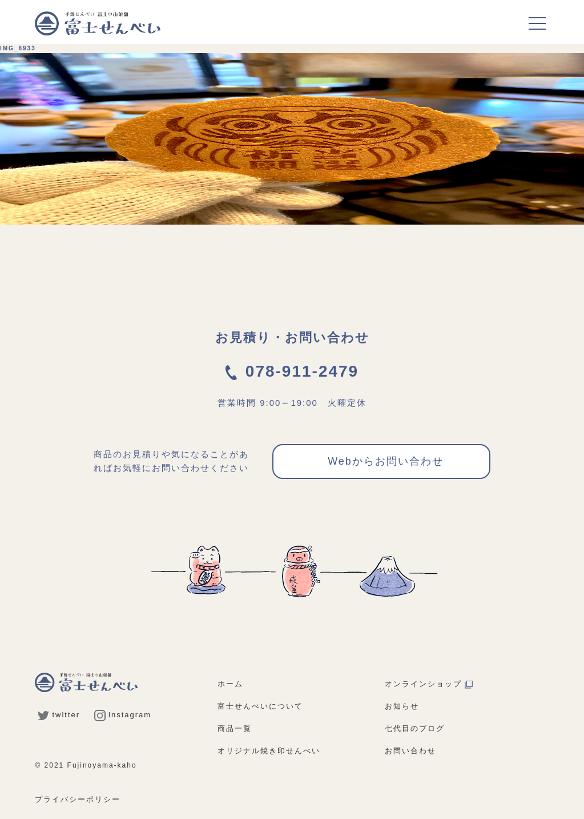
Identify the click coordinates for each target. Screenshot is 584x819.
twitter (59, 714)
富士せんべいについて (260, 706)
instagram (122, 714)
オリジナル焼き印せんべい (269, 750)
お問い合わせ (410, 750)
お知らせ (402, 706)
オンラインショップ (429, 684)
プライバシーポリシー (77, 799)
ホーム (230, 684)
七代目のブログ (415, 728)
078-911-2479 (292, 371)
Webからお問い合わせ (386, 461)
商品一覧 (235, 728)
